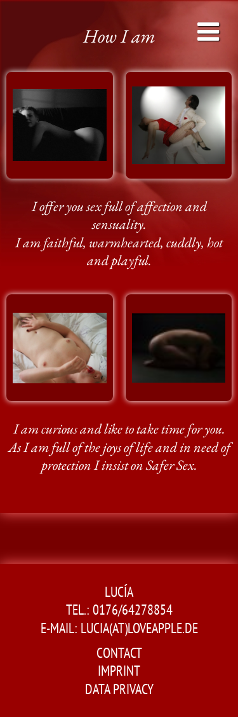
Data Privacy (119, 689)
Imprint (119, 670)
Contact (119, 653)
